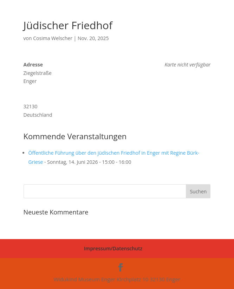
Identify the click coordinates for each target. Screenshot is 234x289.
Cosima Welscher (52, 38)
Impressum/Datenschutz (113, 248)
